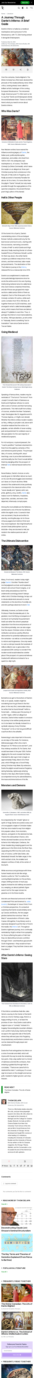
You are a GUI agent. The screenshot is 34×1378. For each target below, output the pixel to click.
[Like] (9, 1161)
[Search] (19, 8)
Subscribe (25, 2)
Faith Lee (5, 1336)
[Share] (20, 69)
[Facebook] (14, 1166)
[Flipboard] (28, 1166)
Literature (10, 14)
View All (4, 1204)
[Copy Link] (24, 1166)
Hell (8, 465)
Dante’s (8, 582)
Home (3, 14)
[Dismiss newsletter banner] (31, 2)
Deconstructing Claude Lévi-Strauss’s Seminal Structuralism (16, 1229)
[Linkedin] (11, 1166)
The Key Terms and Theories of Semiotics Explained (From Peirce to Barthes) (16, 1257)
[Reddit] (21, 1166)
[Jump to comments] (6, 69)
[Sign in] (27, 8)
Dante (24, 152)
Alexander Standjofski (8, 1308)
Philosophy (17, 1308)
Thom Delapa (11, 44)
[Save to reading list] (13, 69)
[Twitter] (17, 1165)
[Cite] (27, 70)
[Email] (31, 1165)
